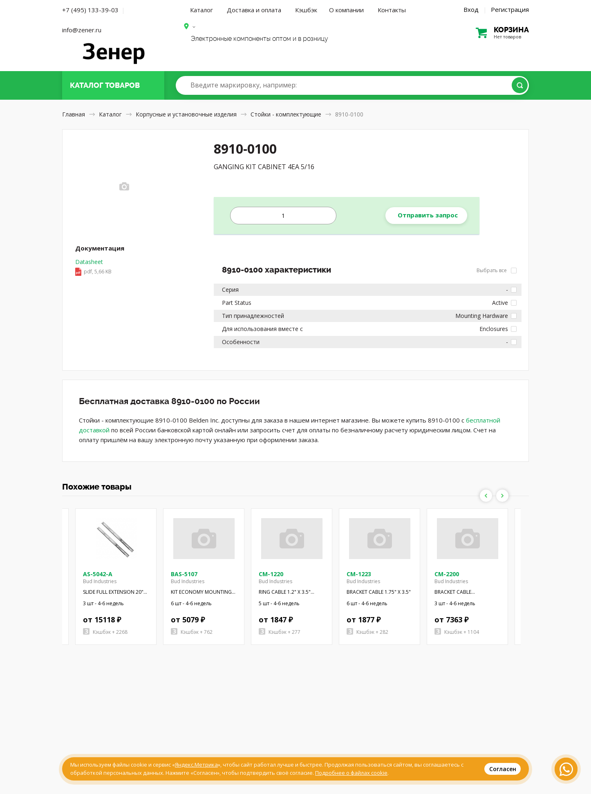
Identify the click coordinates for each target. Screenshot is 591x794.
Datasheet (93, 267)
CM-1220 (271, 574)
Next (502, 496)
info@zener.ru (81, 30)
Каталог (201, 10)
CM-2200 (446, 574)
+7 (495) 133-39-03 (90, 10)
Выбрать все (497, 270)
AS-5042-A (97, 574)
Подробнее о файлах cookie (351, 772)
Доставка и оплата (254, 10)
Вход (471, 9)
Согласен (502, 769)
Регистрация (510, 9)
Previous (486, 496)
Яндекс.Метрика (196, 764)
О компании (346, 10)
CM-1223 (359, 574)
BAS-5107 (184, 574)
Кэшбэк (306, 10)
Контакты (392, 10)
